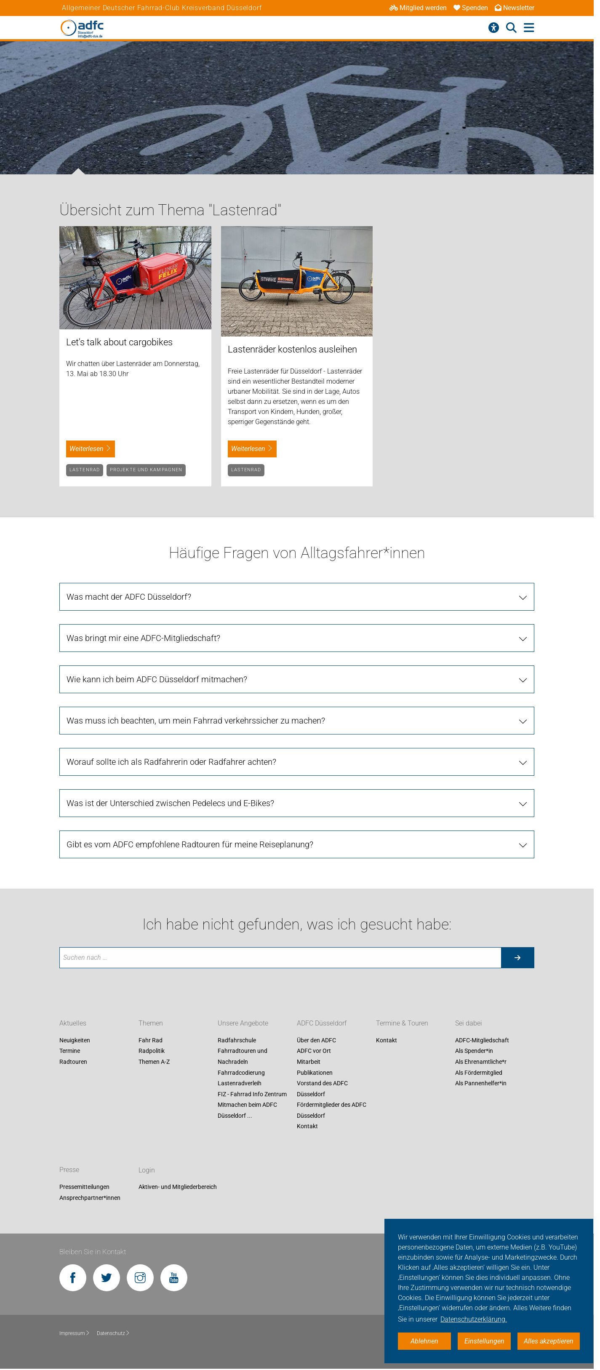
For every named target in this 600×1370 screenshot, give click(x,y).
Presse (69, 1170)
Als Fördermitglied (478, 1072)
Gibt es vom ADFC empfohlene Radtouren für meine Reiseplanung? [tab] (190, 844)
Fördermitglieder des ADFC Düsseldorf (331, 1110)
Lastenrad (84, 470)
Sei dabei (468, 1023)
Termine (69, 1051)
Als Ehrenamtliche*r (481, 1061)
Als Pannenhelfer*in (481, 1083)
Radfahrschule (237, 1040)
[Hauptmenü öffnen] (529, 28)
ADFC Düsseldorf (322, 1023)
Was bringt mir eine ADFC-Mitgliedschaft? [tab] (143, 638)
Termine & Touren (402, 1023)
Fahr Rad (151, 1040)
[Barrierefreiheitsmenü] (493, 28)
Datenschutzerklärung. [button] (473, 1319)
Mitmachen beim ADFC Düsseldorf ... (247, 1110)
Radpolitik (152, 1051)
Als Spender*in (474, 1051)
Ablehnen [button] (424, 1341)
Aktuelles (72, 1023)
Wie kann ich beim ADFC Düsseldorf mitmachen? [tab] (157, 679)
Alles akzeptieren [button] (548, 1341)
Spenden (470, 8)
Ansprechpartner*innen (89, 1197)
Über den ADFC (316, 1040)
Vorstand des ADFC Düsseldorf (322, 1089)
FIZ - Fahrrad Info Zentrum (252, 1094)
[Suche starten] (517, 958)
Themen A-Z (154, 1061)
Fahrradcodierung (241, 1072)
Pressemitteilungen (84, 1187)
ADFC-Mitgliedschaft (482, 1040)
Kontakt (307, 1126)
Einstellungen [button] (484, 1341)
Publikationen (315, 1072)
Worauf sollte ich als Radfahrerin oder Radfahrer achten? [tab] (171, 762)
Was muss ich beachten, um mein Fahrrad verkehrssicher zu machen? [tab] (196, 721)
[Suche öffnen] (511, 28)
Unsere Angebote (243, 1023)
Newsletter (514, 8)
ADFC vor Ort (314, 1051)
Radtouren (73, 1061)
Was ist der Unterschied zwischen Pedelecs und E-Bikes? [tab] (170, 803)
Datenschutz (113, 1333)
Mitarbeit (308, 1061)
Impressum (74, 1333)
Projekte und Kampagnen (146, 470)
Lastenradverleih (239, 1083)
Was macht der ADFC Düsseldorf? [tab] (129, 597)
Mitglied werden (418, 8)
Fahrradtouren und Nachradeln (242, 1057)
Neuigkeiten (74, 1040)
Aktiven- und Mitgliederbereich (178, 1187)
